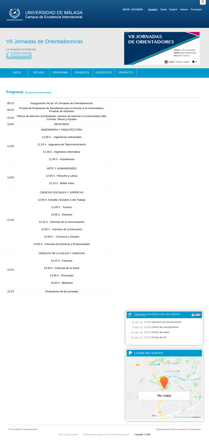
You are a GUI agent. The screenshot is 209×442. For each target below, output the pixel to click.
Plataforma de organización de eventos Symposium (106, 434)
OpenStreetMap (183, 417)
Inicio (126, 9)
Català (163, 9)
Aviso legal (64, 434)
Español (153, 9)
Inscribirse (20, 55)
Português (196, 9)
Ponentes (82, 72)
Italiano (184, 9)
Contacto (125, 72)
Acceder (137, 9)
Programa (60, 72)
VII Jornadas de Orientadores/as (44, 41)
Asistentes (103, 72)
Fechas (38, 72)
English (173, 9)
